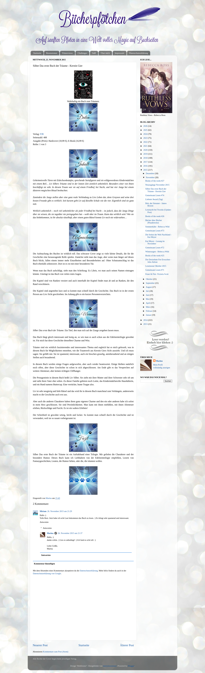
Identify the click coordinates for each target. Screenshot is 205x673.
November (150, 177)
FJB (42, 134)
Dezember (150, 173)
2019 (145, 154)
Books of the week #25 (154, 255)
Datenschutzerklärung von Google (47, 573)
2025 (145, 130)
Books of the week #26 (154, 216)
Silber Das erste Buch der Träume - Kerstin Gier (155, 190)
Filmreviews (67, 53)
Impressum (119, 53)
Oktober (149, 279)
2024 (145, 134)
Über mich (105, 53)
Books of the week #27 (154, 181)
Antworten (44, 522)
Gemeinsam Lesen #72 (154, 247)
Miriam (43, 511)
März (148, 307)
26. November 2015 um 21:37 (70, 533)
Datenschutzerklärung (138, 53)
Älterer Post (127, 645)
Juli (147, 291)
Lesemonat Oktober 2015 (155, 266)
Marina (50, 533)
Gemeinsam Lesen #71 (154, 270)
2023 (145, 138)
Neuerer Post (40, 645)
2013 (145, 324)
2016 (145, 166)
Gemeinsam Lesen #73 (154, 231)
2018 (145, 158)
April (148, 303)
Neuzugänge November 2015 (157, 185)
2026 (145, 126)
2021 (145, 146)
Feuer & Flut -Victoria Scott (156, 274)
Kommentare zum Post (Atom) (55, 652)
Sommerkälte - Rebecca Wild (157, 227)
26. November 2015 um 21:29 (59, 511)
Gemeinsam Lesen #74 (154, 195)
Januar (149, 315)
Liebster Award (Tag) (154, 199)
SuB (94, 53)
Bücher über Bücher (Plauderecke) (153, 221)
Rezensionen (51, 53)
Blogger (131, 666)
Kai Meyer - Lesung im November (155, 242)
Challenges (82, 53)
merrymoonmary (110, 666)
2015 (145, 170)
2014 (145, 320)
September (150, 283)
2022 (145, 142)
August (149, 287)
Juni (148, 295)
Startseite (37, 53)
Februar (149, 311)
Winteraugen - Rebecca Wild (157, 251)
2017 (145, 162)
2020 (145, 150)
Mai (148, 299)
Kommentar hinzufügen (44, 564)
